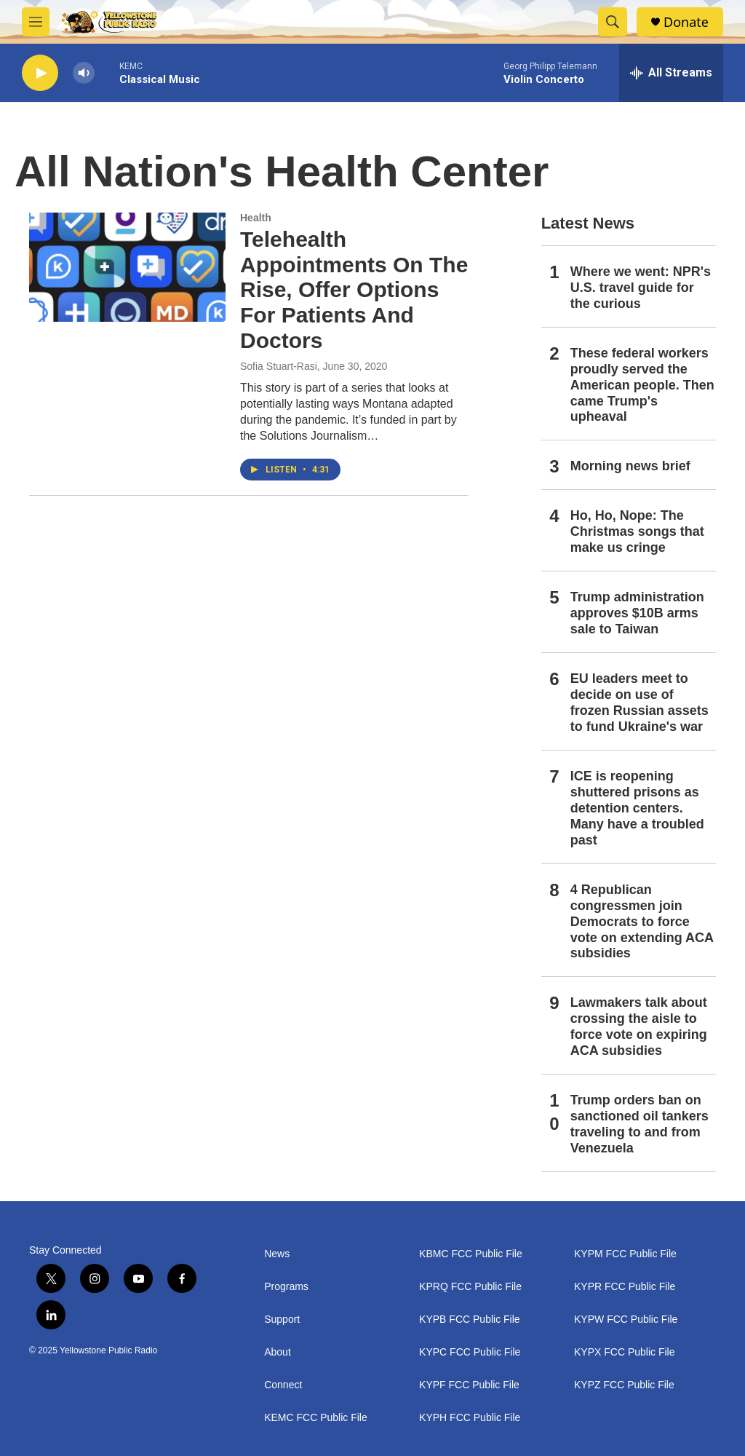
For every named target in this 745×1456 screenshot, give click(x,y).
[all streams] (671, 73)
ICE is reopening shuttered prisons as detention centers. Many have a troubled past (637, 808)
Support (282, 1319)
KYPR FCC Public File (624, 1286)
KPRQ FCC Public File (470, 1286)
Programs (286, 1286)
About (277, 1352)
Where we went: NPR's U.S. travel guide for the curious (640, 287)
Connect (283, 1385)
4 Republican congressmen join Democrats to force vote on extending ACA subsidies (642, 921)
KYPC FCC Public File (469, 1352)
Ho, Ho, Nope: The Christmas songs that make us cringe (637, 531)
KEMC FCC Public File (315, 1417)
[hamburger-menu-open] (35, 21)
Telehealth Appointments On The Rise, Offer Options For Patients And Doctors (354, 289)
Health (255, 217)
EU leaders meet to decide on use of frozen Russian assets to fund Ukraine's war (639, 702)
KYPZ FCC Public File (624, 1385)
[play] (40, 73)
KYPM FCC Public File (625, 1254)
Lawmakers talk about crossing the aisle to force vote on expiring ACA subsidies (638, 1026)
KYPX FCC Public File (624, 1352)
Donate (686, 22)
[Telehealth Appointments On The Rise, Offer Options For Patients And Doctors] (127, 267)
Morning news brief (630, 466)
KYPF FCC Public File (469, 1385)
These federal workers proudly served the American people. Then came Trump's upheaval (642, 385)
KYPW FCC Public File (625, 1319)
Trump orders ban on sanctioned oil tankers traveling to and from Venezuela (639, 1124)
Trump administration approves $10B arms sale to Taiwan (637, 613)
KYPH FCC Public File (469, 1417)
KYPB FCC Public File (469, 1319)
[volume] (83, 73)
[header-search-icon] (612, 21)
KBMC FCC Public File (470, 1254)
